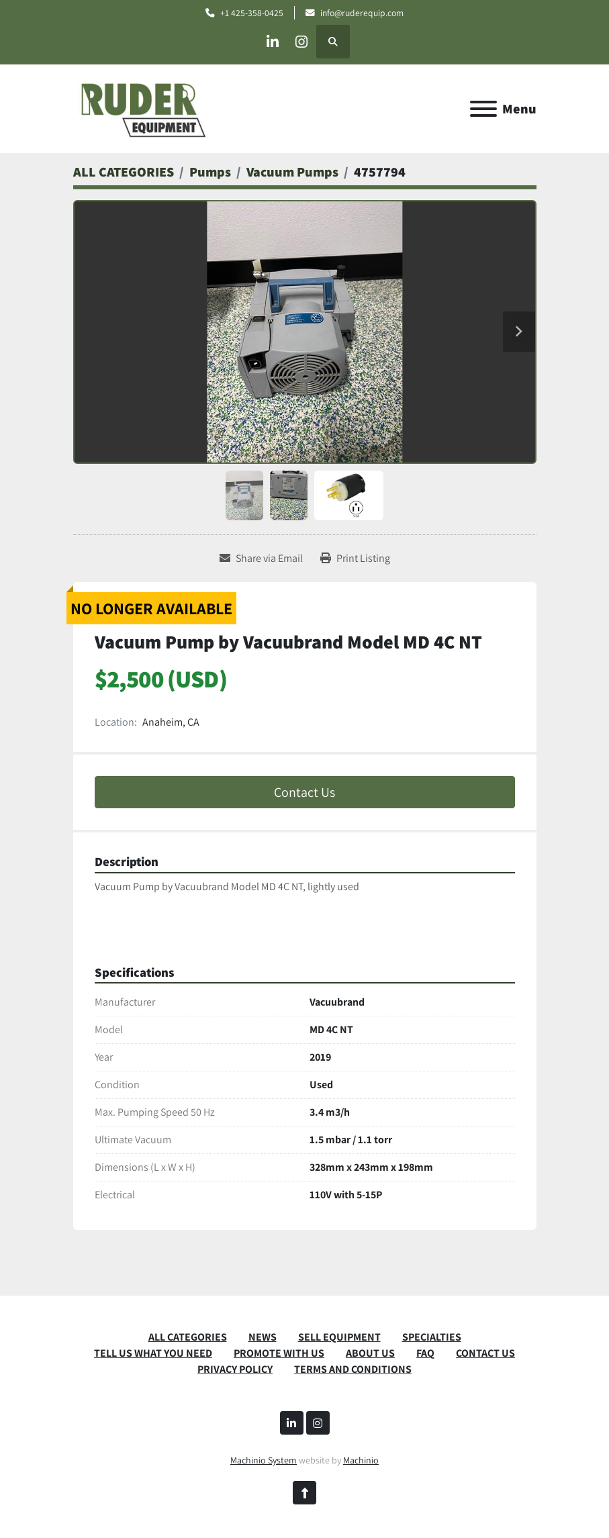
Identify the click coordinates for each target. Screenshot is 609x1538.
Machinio (361, 1460)
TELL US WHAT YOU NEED (153, 1353)
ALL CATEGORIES (187, 1337)
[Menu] (483, 109)
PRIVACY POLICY (235, 1369)
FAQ (425, 1353)
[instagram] (304, 41)
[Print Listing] (355, 558)
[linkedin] (270, 41)
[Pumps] (210, 172)
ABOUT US (370, 1353)
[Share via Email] (261, 558)
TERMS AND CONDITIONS (353, 1369)
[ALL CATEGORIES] (123, 172)
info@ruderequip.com (362, 13)
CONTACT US (485, 1353)
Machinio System (263, 1460)
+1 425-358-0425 (251, 13)
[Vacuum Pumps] (292, 172)
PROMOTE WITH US (279, 1353)
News (262, 1337)
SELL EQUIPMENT (339, 1337)
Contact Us (304, 792)
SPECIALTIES (431, 1337)
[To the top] (304, 1492)
